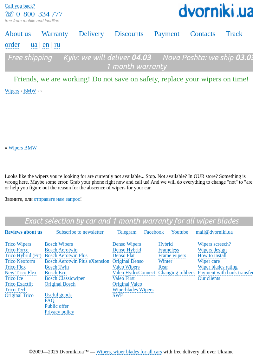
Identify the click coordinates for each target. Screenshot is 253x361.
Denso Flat (124, 255)
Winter (165, 261)
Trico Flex (15, 266)
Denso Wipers (127, 244)
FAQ (50, 300)
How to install (212, 255)
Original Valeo (127, 284)
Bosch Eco (56, 272)
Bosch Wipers (59, 244)
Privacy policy (59, 311)
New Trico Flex (20, 272)
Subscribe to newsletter (79, 232)
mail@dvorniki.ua (214, 232)
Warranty (55, 34)
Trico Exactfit (19, 284)
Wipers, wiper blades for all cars (129, 351)
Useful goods (58, 294)
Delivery (91, 34)
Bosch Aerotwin (61, 249)
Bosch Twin (57, 266)
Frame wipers (172, 255)
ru (57, 44)
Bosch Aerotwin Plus (66, 255)
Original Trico (19, 295)
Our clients (209, 278)
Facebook (154, 232)
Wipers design (212, 249)
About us (18, 34)
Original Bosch (60, 284)
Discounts (129, 34)
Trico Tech (16, 289)
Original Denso (128, 261)
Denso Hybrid (127, 249)
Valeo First (124, 278)
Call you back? (20, 6)
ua (34, 44)
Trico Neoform (20, 261)
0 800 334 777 (39, 14)
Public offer (57, 306)
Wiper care (209, 261)
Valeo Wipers (126, 266)
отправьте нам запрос (57, 199)
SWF (118, 295)
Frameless (169, 249)
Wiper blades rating (218, 266)
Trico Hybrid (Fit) (23, 255)
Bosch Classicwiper (65, 278)
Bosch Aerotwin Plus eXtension (77, 261)
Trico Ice (14, 278)
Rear (163, 266)
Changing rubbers (177, 272)
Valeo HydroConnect (134, 272)
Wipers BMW (23, 147)
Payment (166, 34)
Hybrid (166, 244)
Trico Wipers (18, 244)
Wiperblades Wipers (133, 289)
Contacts (202, 34)
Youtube (179, 232)
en (45, 44)
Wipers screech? (214, 244)
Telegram (126, 232)
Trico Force (17, 249)
